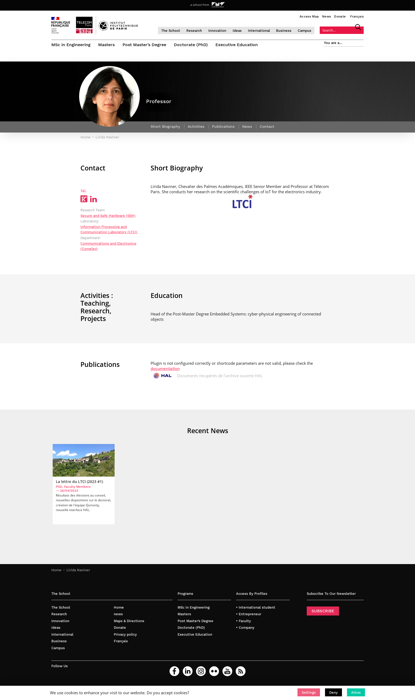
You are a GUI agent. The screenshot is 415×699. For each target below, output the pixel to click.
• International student (255, 610)
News (326, 16)
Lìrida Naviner (78, 572)
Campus (308, 30)
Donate (340, 16)
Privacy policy (125, 637)
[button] (308, 692)
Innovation (221, 30)
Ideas (241, 30)
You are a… (333, 43)
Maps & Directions (129, 623)
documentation (165, 370)
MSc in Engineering (71, 44)
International (263, 30)
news (118, 617)
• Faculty (243, 623)
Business (288, 30)
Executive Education (237, 44)
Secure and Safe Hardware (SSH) (108, 217)
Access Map (309, 16)
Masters (106, 44)
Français (357, 16)
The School (174, 30)
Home (56, 572)
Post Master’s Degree (144, 44)
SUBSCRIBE (323, 613)
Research (198, 30)
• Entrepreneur (248, 617)
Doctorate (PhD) (191, 44)
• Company (245, 630)
